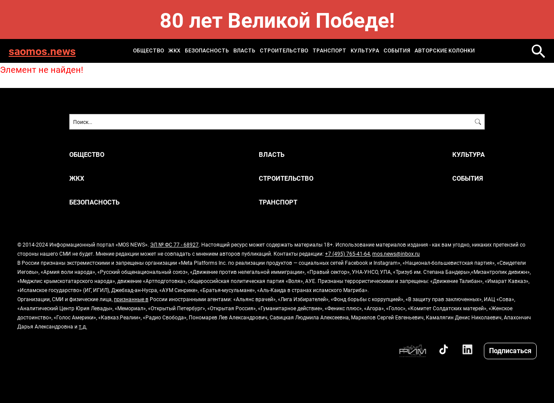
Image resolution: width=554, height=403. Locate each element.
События (396, 51)
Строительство (284, 51)
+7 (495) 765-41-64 (347, 253)
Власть (244, 51)
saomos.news (42, 51)
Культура (365, 51)
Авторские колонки (445, 51)
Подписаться (510, 350)
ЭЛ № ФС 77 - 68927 (174, 244)
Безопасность (207, 51)
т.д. (83, 326)
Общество (148, 51)
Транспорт (329, 51)
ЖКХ (174, 51)
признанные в (131, 299)
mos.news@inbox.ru (396, 253)
